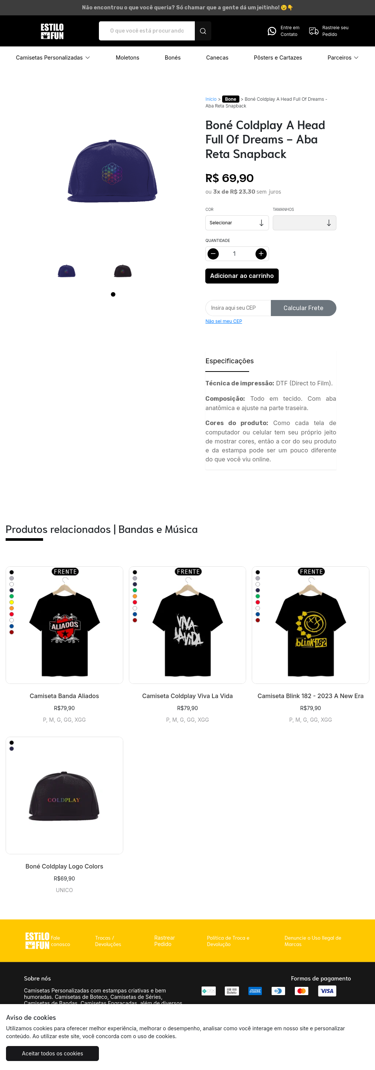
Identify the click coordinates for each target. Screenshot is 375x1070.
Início (211, 99)
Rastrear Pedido (164, 940)
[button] (53, 57)
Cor (209, 209)
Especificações (227, 361)
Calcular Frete (303, 308)
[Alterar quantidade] (237, 254)
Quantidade (217, 240)
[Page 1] (113, 294)
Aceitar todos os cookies (51, 1053)
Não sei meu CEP (223, 321)
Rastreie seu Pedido (328, 31)
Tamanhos (283, 209)
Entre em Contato (282, 31)
